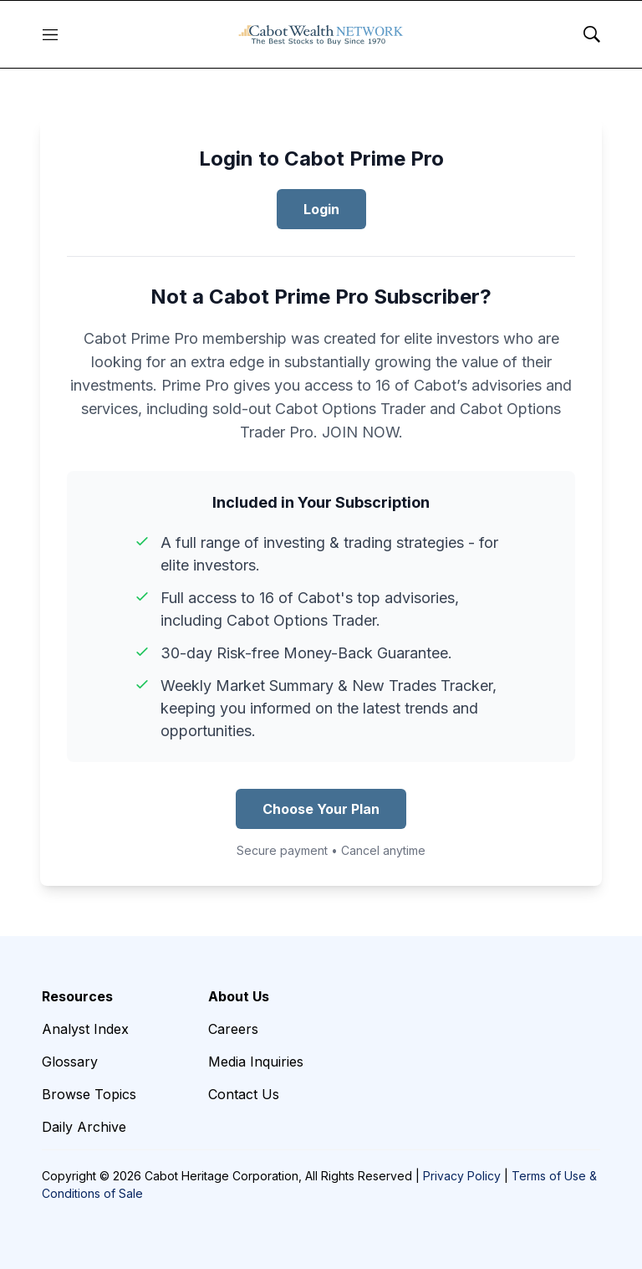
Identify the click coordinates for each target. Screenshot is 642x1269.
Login (321, 209)
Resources (77, 996)
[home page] (321, 34)
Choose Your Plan (321, 809)
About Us (238, 996)
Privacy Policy (462, 1176)
